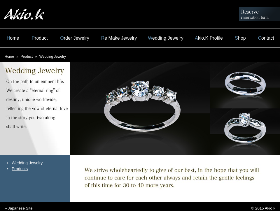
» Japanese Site (19, 208)
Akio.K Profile (209, 38)
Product (40, 38)
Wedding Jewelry (165, 38)
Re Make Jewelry (119, 38)
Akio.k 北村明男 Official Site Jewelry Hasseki (24, 14)
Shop (240, 38)
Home (13, 38)
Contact (266, 38)
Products (20, 168)
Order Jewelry (74, 38)
